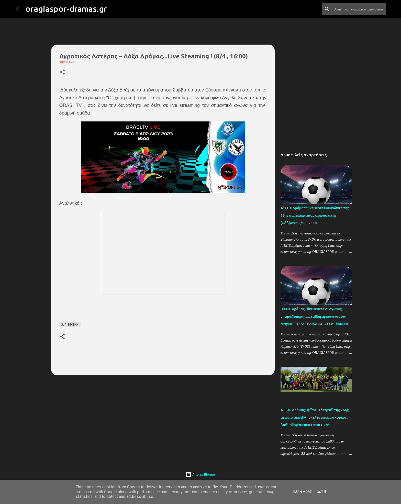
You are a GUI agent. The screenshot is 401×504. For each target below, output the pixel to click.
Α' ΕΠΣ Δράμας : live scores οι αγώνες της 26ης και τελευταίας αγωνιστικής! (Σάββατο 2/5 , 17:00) (315, 215)
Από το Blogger (200, 474)
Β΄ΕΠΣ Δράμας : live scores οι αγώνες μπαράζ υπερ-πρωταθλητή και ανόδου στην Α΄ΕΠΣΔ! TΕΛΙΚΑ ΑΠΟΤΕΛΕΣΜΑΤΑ (314, 316)
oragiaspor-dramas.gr (66, 8)
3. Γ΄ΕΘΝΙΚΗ (70, 324)
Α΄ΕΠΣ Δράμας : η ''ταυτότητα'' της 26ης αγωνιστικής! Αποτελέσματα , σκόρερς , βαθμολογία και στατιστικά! (315, 417)
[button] (62, 72)
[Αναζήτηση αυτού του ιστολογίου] (359, 9)
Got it (321, 492)
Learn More (301, 492)
